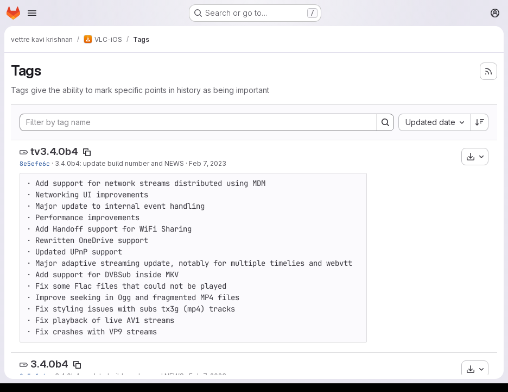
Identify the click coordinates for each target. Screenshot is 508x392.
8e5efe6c (35, 163)
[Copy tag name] (86, 152)
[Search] (385, 122)
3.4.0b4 (49, 364)
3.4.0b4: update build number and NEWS (119, 163)
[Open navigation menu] (32, 13)
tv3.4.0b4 (54, 151)
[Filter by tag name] (198, 122)
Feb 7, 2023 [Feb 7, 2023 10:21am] (207, 163)
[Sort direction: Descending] (479, 122)
